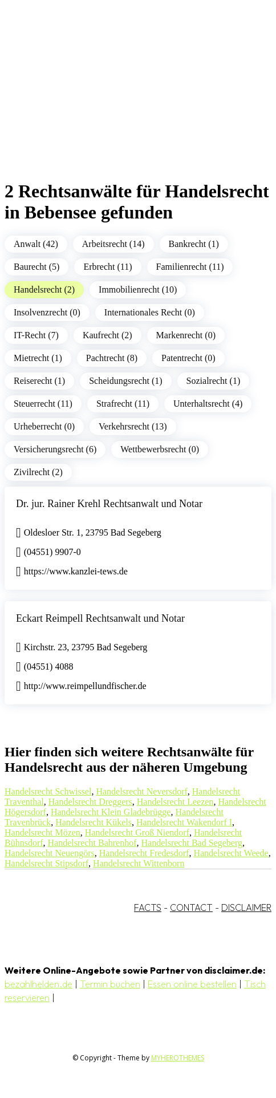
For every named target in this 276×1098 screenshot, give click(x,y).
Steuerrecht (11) (43, 403)
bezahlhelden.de (38, 984)
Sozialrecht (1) (213, 381)
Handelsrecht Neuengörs (50, 853)
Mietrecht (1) (38, 358)
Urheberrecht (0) (44, 426)
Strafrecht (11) (122, 403)
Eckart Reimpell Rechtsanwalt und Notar (100, 618)
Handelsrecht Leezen (175, 802)
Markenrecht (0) (186, 335)
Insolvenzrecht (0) (47, 312)
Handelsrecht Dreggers (90, 802)
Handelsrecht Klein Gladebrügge (111, 812)
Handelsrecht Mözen (42, 832)
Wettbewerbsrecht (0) (159, 449)
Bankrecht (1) (194, 244)
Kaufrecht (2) (107, 335)
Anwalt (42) (36, 244)
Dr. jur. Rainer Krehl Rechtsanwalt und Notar (109, 503)
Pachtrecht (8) (111, 358)
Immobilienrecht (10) (138, 289)
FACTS (147, 907)
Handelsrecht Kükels (93, 822)
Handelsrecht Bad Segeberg (191, 843)
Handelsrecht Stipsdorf (46, 863)
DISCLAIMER (246, 907)
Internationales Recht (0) (149, 312)
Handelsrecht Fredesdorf (144, 853)
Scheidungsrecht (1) (125, 381)
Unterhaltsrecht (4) (207, 403)
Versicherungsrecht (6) (55, 449)
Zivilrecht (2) (38, 472)
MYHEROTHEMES (177, 1058)
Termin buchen (110, 984)
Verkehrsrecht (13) (133, 426)
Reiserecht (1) (39, 381)
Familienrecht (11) (190, 267)
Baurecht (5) (36, 267)
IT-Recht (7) (36, 335)
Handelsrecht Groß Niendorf (137, 832)
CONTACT (191, 907)
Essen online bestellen (192, 984)
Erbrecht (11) (107, 267)
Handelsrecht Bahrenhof (92, 843)
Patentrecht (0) (188, 358)
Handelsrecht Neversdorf (141, 791)
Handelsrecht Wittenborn (138, 863)
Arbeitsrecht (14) (113, 244)
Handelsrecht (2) (44, 289)
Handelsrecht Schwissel (48, 791)
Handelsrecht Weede (230, 853)
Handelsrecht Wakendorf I (184, 822)
